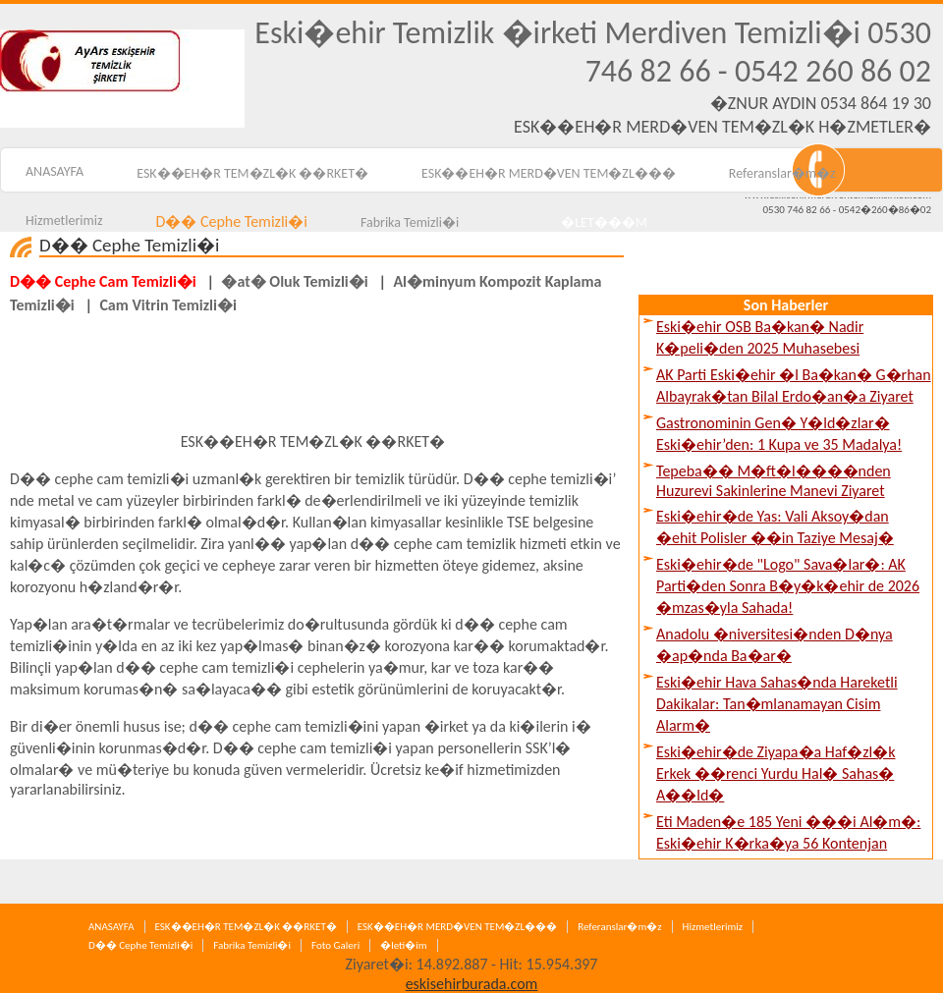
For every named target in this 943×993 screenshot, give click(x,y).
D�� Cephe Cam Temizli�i (103, 281)
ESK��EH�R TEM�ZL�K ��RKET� (252, 173)
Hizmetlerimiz (713, 926)
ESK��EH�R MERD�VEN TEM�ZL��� (548, 173)
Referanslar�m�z (782, 173)
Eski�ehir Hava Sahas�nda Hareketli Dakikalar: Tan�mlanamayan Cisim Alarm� (777, 704)
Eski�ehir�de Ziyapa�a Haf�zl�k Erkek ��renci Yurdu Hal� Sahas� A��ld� (775, 773)
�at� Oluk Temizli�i (294, 281)
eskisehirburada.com (472, 983)
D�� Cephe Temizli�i (140, 945)
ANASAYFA (111, 926)
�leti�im (403, 945)
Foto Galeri (335, 945)
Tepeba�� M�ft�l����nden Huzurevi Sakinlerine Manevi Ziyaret (773, 481)
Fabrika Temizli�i (252, 945)
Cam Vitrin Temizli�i (167, 305)
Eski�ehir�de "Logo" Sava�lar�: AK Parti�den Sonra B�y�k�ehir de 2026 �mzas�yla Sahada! (787, 586)
